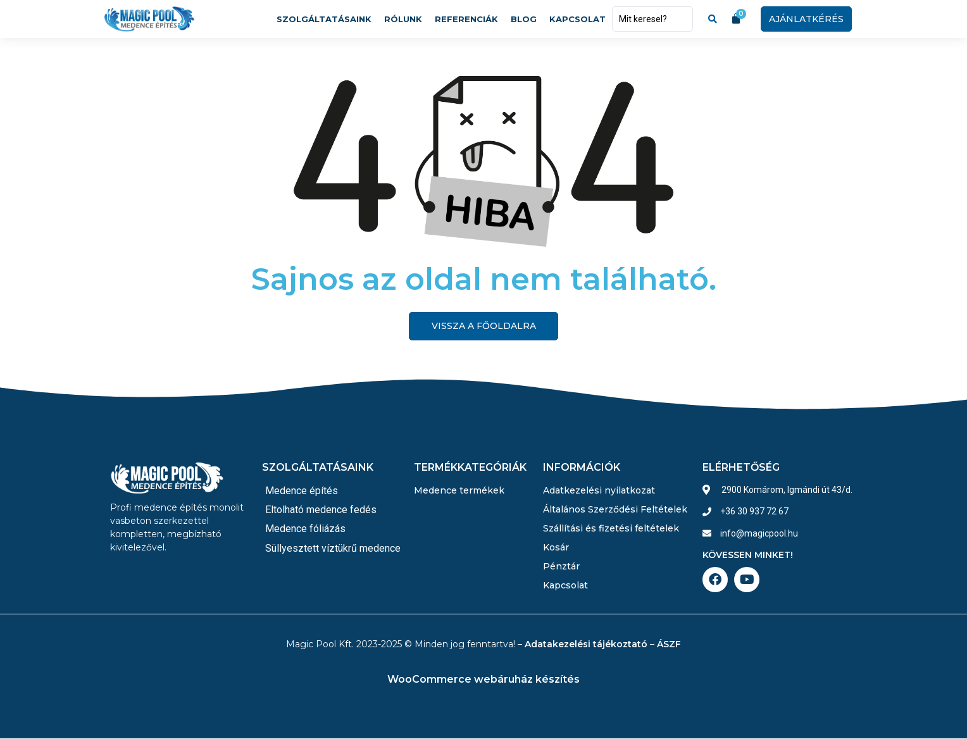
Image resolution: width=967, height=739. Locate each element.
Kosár (556, 547)
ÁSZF (669, 644)
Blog (524, 19)
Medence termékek (459, 490)
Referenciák (466, 19)
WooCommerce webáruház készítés (483, 679)
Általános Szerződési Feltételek (615, 509)
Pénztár (561, 566)
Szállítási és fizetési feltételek (611, 528)
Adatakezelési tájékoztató (586, 644)
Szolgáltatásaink (324, 19)
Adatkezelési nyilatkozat (599, 490)
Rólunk (403, 19)
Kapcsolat (577, 19)
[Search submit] (713, 19)
